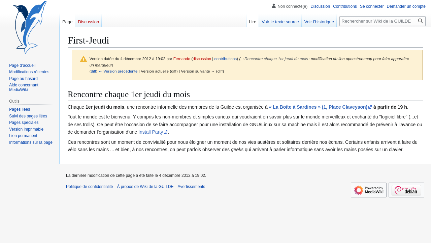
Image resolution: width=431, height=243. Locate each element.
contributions (225, 58)
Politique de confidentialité (89, 186)
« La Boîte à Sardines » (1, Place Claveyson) (318, 107)
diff (93, 71)
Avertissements (191, 186)
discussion (202, 58)
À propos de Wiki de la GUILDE (145, 186)
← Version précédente (117, 71)
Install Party (150, 132)
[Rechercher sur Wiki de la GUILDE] (382, 21)
